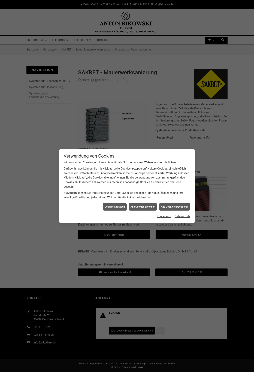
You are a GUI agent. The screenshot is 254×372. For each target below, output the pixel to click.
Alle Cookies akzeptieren (174, 203)
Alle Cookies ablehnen (143, 203)
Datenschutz (182, 213)
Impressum (164, 213)
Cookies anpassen (115, 203)
